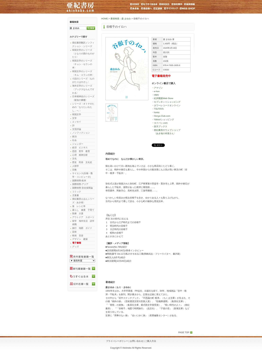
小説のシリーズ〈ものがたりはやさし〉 (83, 80)
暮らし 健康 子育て (83, 210)
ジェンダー (77, 144)
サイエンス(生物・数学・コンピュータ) (82, 175)
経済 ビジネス (80, 147)
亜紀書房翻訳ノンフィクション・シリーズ (83, 44)
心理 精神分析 (80, 155)
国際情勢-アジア (80, 184)
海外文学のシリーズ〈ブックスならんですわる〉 (83, 89)
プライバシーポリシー (117, 341)
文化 (74, 158)
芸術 (74, 232)
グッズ (75, 246)
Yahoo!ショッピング (164, 119)
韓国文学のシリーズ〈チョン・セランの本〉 (82, 64)
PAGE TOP (183, 332)
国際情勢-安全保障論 (82, 188)
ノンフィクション (81, 132)
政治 (74, 136)
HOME (104, 18)
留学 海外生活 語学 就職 (83, 223)
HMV (156, 95)
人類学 (75, 166)
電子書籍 (76, 243)
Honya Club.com (162, 116)
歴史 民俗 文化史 (82, 162)
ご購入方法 (150, 341)
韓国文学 (76, 114)
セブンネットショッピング (167, 102)
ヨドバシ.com (161, 123)
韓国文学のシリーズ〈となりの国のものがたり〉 (83, 53)
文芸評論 (76, 129)
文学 (74, 118)
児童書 (75, 195)
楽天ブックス (160, 126)
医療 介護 (77, 213)
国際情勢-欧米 (79, 180)
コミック (76, 191)
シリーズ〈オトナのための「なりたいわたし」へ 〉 (83, 107)
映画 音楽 (77, 235)
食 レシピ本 (78, 206)
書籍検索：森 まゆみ (120, 18)
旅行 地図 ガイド (82, 228)
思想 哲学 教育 (81, 151)
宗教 (74, 169)
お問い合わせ (136, 341)
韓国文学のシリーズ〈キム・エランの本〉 (83, 73)
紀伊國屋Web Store (163, 98)
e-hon (157, 91)
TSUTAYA (159, 109)
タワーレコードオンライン (167, 105)
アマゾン (158, 88)
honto (156, 112)
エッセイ (76, 121)
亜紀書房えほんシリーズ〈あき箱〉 (83, 201)
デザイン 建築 (80, 239)
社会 (74, 140)
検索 (91, 28)
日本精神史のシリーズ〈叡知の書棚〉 (83, 98)
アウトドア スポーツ (83, 217)
